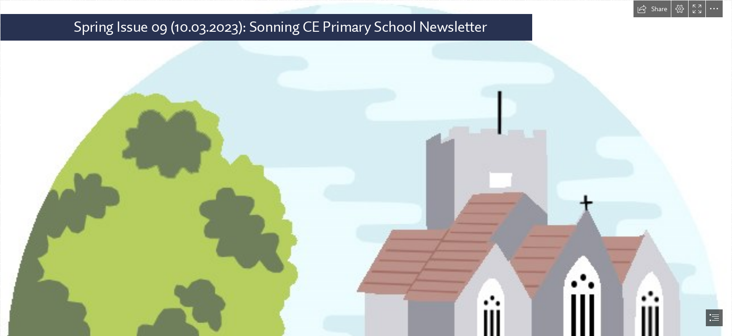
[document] (366, 168)
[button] (652, 8)
